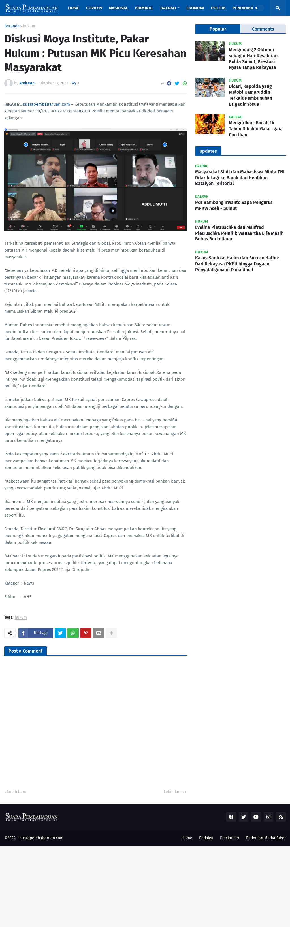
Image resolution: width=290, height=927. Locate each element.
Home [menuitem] (73, 7)
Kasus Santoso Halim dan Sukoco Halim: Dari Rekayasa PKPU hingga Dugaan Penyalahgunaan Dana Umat (237, 263)
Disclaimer (229, 838)
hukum (29, 26)
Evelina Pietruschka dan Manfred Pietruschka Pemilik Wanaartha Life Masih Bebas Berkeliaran (239, 233)
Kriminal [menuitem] (144, 7)
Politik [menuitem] (218, 7)
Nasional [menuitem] (118, 7)
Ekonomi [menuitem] (195, 7)
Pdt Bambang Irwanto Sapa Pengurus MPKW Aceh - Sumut (234, 205)
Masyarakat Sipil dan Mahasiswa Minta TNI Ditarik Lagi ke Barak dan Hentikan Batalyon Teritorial (240, 177)
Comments (263, 29)
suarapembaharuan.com (46, 104)
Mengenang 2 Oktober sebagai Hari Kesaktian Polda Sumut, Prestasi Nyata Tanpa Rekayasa (253, 58)
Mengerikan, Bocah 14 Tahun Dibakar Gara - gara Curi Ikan (256, 128)
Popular (218, 29)
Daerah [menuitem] (168, 7)
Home (187, 838)
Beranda (12, 26)
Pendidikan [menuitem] (244, 7)
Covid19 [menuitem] (94, 7)
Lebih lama (174, 791)
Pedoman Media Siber (266, 838)
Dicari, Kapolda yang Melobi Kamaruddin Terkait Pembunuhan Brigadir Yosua (250, 95)
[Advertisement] (145, 885)
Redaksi (206, 838)
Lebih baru (16, 791)
